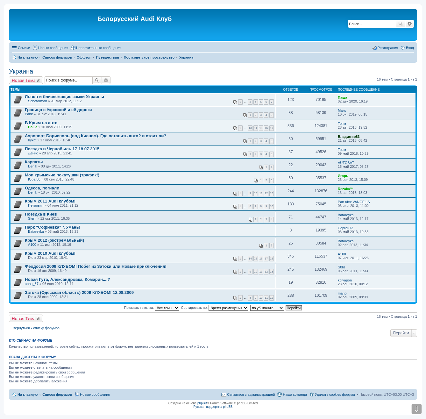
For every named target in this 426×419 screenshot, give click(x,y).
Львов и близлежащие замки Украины (64, 96)
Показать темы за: (152, 307)
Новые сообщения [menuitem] (53, 48)
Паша (342, 97)
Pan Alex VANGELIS (354, 202)
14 (255, 128)
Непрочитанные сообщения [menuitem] (98, 48)
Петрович (36, 205)
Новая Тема (24, 80)
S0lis (341, 267)
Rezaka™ (345, 189)
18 (271, 258)
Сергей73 (345, 228)
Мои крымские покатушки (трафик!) (62, 175)
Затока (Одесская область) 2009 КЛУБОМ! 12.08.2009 (79, 292)
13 (250, 128)
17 (271, 128)
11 (261, 193)
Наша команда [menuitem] (295, 394)
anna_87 (32, 284)
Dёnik (32, 166)
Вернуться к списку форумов (36, 328)
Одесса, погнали (42, 188)
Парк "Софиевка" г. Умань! (52, 227)
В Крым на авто (41, 122)
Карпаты (34, 162)
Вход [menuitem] (410, 48)
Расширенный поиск (409, 24)
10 (255, 193)
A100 (32, 244)
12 (266, 193)
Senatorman (37, 101)
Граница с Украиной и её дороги (58, 109)
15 (261, 128)
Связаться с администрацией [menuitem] (251, 394)
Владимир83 (349, 136)
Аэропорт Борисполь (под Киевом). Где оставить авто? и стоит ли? (95, 135)
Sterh (32, 218)
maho (342, 293)
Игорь (343, 176)
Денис (33, 153)
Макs (342, 110)
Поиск (400, 24)
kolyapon (345, 280)
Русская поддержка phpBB (212, 406)
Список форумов (57, 394)
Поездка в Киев (41, 214)
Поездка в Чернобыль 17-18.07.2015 (62, 148)
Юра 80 (34, 179)
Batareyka (346, 215)
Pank (29, 114)
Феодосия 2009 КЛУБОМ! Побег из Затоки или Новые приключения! (96, 266)
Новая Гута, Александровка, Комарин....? (67, 279)
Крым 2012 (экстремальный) (54, 240)
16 (266, 128)
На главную (28, 394)
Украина (21, 71)
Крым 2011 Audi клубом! (50, 201)
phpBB (202, 403)
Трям (342, 123)
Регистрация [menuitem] (388, 48)
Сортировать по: (215, 307)
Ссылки (24, 48)
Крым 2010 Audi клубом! (50, 253)
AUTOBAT (346, 163)
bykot (32, 140)
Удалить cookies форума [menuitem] (335, 394)
